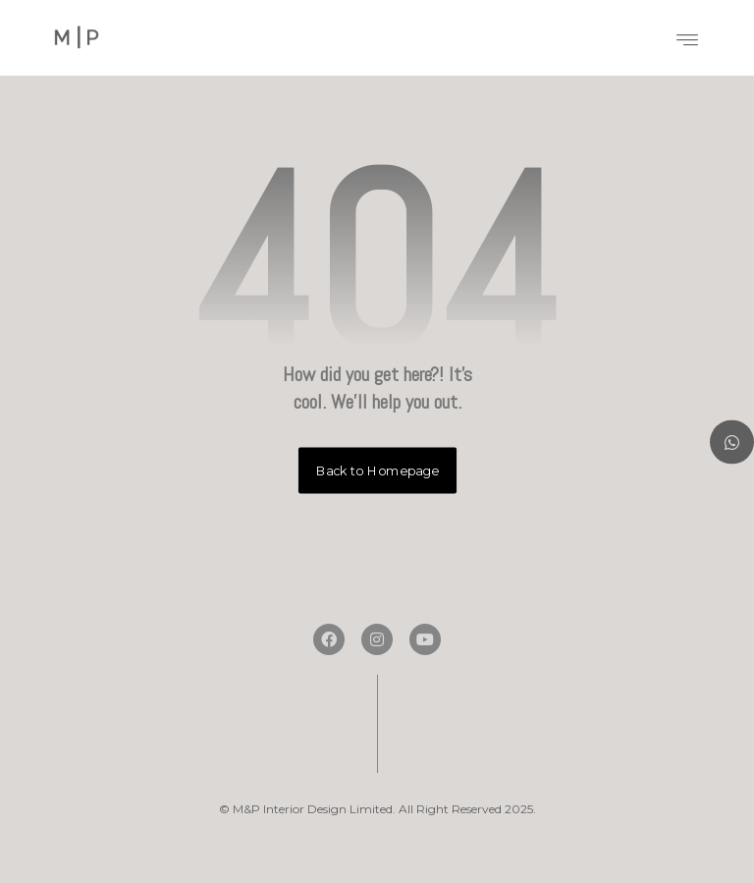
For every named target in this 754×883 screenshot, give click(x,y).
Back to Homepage (376, 470)
